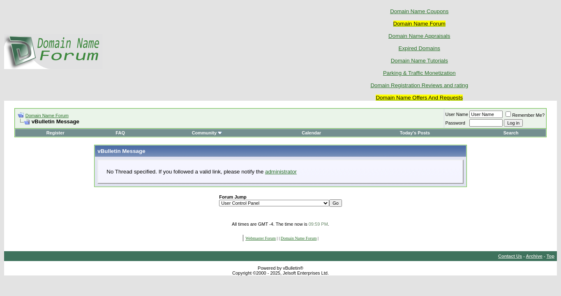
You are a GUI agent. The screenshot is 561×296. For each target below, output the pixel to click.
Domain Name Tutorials (419, 61)
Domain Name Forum (47, 115)
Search (511, 132)
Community (207, 132)
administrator (281, 172)
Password (455, 122)
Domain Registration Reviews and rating (419, 85)
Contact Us (510, 256)
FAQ (120, 132)
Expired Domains (419, 48)
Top (550, 256)
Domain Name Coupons (419, 11)
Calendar (311, 132)
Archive (534, 256)
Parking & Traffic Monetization (419, 73)
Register (55, 132)
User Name (457, 114)
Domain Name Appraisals (419, 36)
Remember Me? (525, 115)
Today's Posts (415, 132)
